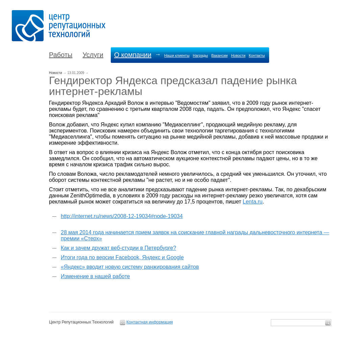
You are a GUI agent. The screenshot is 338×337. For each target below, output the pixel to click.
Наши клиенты (176, 55)
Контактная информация (149, 322)
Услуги (92, 54)
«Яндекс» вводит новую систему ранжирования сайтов (130, 267)
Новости (238, 55)
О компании (132, 54)
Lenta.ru (253, 201)
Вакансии (219, 55)
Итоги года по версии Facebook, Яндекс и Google (122, 257)
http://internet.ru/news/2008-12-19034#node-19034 (122, 216)
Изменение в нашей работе (95, 276)
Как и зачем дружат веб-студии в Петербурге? (118, 248)
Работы (60, 54)
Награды (200, 55)
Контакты (257, 55)
